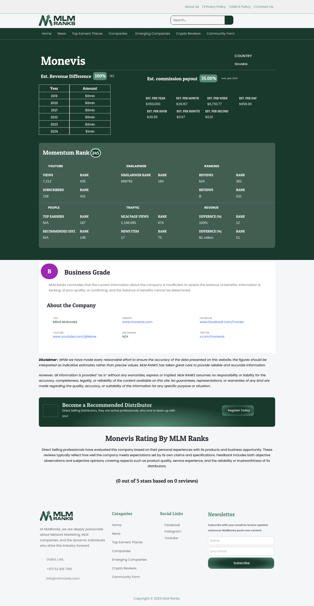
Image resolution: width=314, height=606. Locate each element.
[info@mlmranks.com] (41, 578)
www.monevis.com (137, 322)
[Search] (229, 20)
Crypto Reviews (188, 33)
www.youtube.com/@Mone (74, 336)
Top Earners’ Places (87, 33)
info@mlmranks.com (63, 578)
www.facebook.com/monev (222, 322)
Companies (118, 33)
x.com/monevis (212, 336)
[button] (119, 33)
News (61, 33)
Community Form (221, 33)
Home (46, 33)
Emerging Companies (152, 33)
